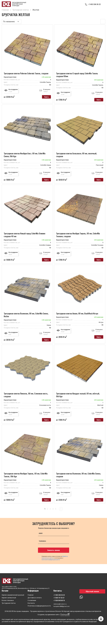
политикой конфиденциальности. (51, 564)
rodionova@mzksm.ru (61, 604)
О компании (32, 600)
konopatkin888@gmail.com (63, 606)
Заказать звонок (53, 555)
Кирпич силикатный (9, 597)
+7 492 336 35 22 (93, 4)
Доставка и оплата (35, 597)
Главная (30, 594)
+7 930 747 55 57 (59, 597)
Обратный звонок (92, 591)
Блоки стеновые (8, 600)
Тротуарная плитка (9, 603)
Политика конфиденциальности (39, 605)
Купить (44, 97)
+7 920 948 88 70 (59, 600)
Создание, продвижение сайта (53, 614)
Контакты (31, 603)
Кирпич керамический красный (13, 594)
